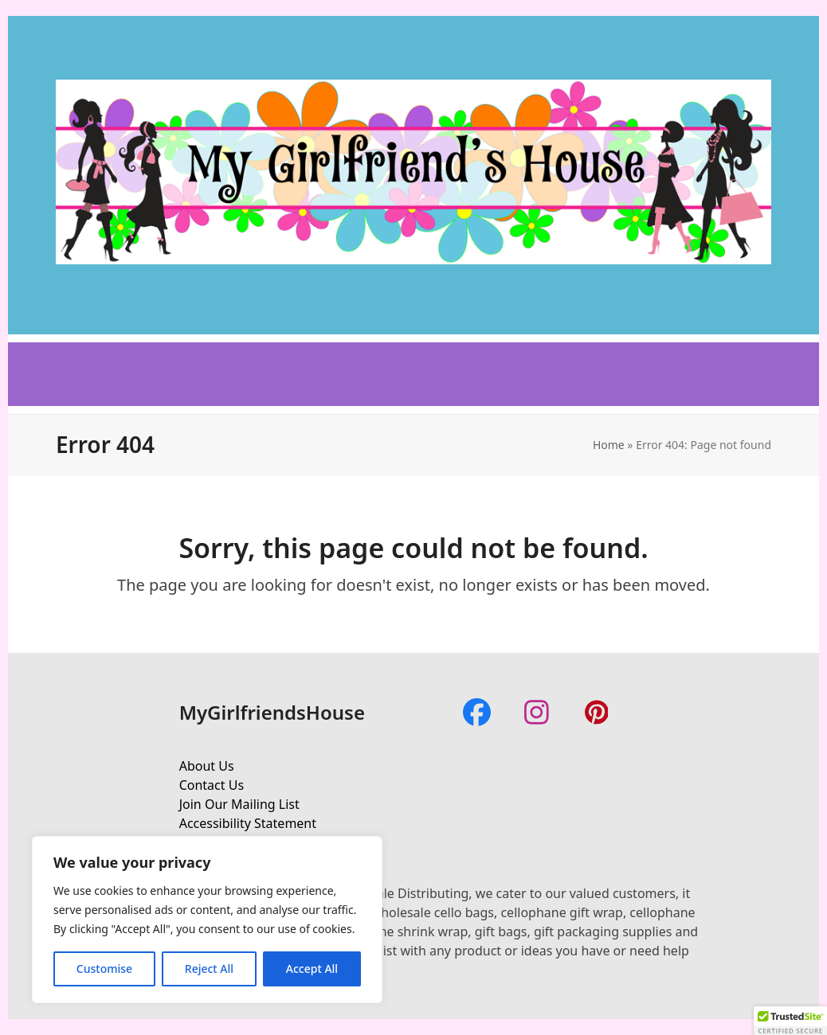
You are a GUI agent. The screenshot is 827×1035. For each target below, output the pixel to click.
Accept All (312, 968)
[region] (207, 919)
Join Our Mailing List (239, 804)
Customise (104, 968)
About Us (206, 766)
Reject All (209, 968)
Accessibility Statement (247, 823)
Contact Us (211, 785)
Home (609, 444)
